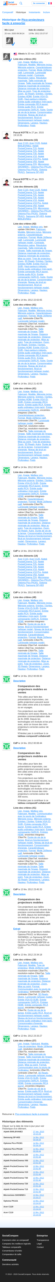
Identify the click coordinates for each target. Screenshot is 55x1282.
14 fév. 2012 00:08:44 (38, 1138)
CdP (15, 300)
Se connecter (39, 3)
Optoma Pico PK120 (41, 167)
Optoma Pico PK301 (28, 169)
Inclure (46, 12)
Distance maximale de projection (34, 86)
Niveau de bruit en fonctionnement (35, 536)
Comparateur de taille (11, 1254)
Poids (32, 125)
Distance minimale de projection (33, 88)
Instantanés (34, 12)
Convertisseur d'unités (12, 1251)
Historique (21, 12)
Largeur (34, 123)
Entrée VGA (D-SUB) (28, 483)
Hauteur (43, 123)
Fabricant (22, 64)
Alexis (21, 54)
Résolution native (26, 78)
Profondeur (23, 125)
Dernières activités (10, 1264)
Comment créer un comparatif (15, 1240)
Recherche (21, 3)
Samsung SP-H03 (35, 172)
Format (32, 70)
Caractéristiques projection (31, 415)
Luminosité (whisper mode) (31, 321)
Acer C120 (34, 143)
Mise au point (24, 91)
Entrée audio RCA (27, 107)
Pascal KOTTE (20, 132)
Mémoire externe (26, 67)
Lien (20, 62)
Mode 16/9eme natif (36, 418)
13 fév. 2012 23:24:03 (38, 1202)
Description (19, 681)
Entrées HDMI (25, 96)
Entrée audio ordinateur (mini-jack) (35, 102)
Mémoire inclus (44, 64)
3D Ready (29, 94)
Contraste (39, 75)
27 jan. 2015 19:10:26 (38, 1132)
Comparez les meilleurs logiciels (16, 1244)
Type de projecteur (41, 91)
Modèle (32, 64)
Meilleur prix (37, 62)
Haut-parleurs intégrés (35, 99)
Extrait (16, 929)
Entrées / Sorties (44, 94)
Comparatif (7, 12)
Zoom (20, 94)
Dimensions (23, 123)
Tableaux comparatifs (11, 1247)
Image (26, 62)
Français (50, 3)
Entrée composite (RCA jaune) (33, 104)
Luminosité (28, 72)
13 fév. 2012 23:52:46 (38, 1156)
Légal (39, 1244)
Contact (40, 1247)
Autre (42, 110)
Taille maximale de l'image (39, 83)
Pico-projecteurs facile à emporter (23, 21)
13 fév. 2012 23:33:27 (38, 1196)
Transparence (43, 1240)
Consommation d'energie (39, 533)
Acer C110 (23, 143)
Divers (21, 997)
